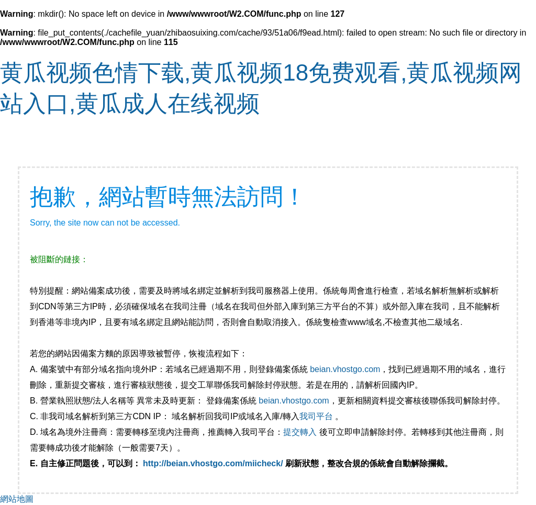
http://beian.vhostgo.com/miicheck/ (213, 463)
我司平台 (317, 416)
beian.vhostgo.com (345, 369)
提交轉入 (300, 432)
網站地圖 (17, 499)
